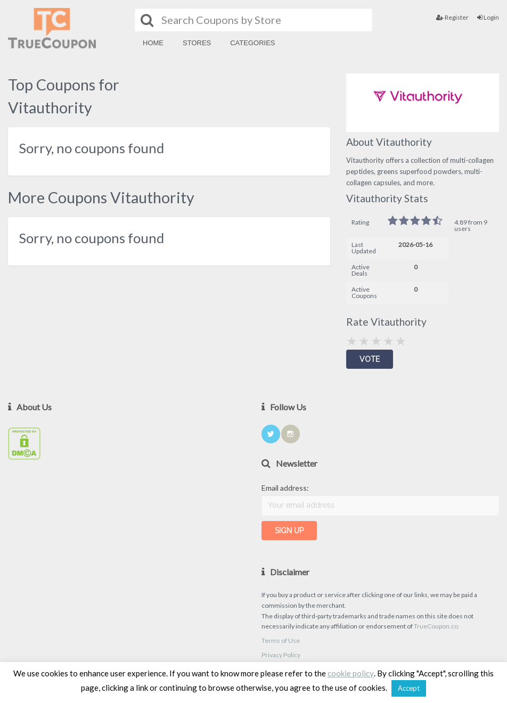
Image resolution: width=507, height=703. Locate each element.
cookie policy (351, 673)
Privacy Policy (280, 655)
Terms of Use (280, 640)
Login (488, 17)
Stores (197, 43)
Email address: (285, 487)
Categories (252, 43)
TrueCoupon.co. (437, 626)
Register (452, 17)
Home (153, 43)
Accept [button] (409, 688)
